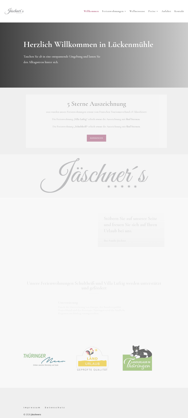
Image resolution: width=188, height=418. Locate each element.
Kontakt (179, 11)
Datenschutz (55, 407)
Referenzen (96, 138)
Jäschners (36, 414)
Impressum (32, 407)
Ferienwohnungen (113, 11)
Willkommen (91, 11)
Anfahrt (166, 11)
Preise (152, 11)
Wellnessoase (137, 11)
